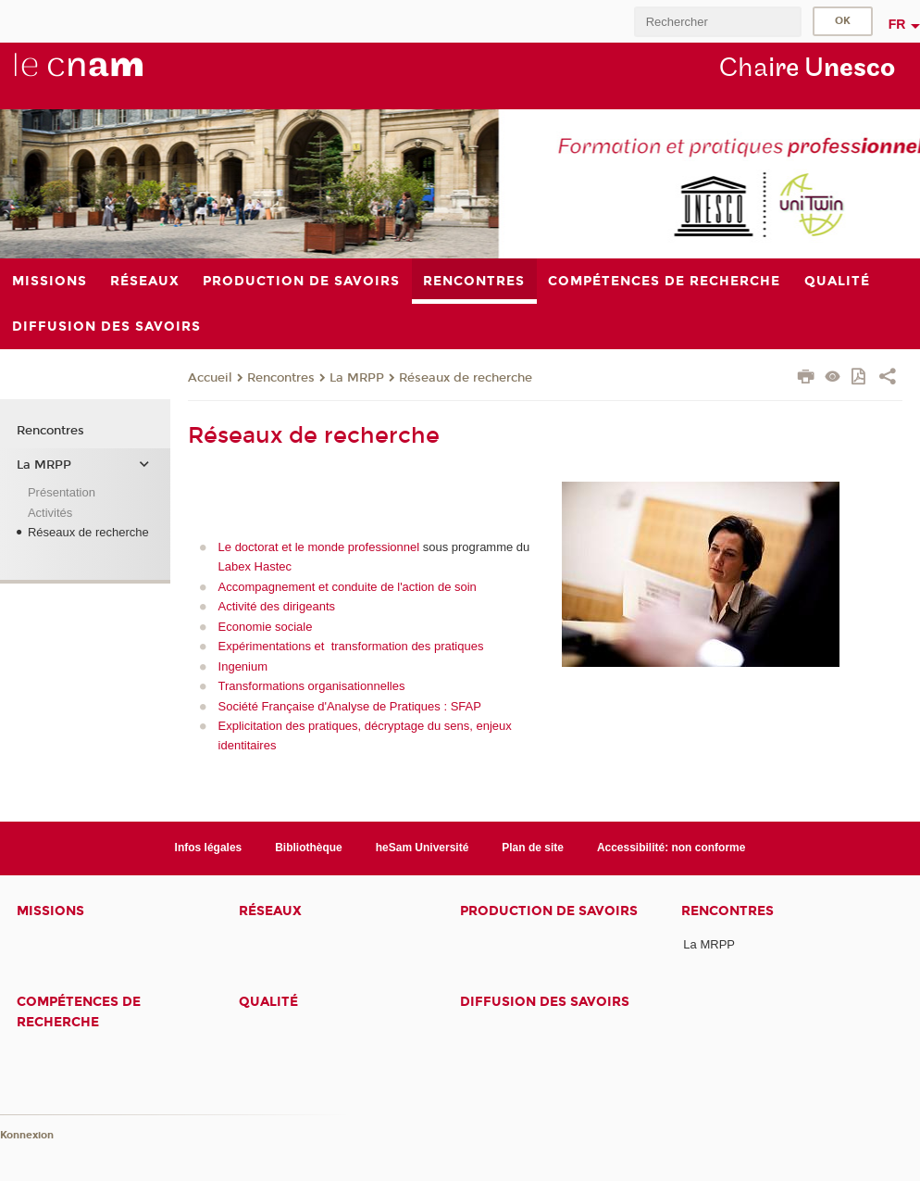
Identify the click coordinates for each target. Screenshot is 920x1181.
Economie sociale (265, 627)
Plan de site (533, 847)
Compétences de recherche (79, 1011)
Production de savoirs (549, 911)
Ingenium (242, 666)
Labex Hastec (255, 566)
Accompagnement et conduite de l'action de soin (347, 587)
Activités (50, 513)
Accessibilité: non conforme (671, 847)
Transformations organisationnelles (311, 686)
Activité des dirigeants (276, 606)
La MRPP (356, 378)
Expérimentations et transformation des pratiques (351, 646)
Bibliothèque (308, 847)
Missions (50, 911)
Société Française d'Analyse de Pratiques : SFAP (349, 706)
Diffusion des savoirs (544, 1002)
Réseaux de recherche (465, 378)
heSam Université (422, 847)
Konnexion (27, 1135)
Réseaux (270, 911)
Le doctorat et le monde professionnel (319, 547)
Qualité (268, 1002)
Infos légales (208, 847)
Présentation (61, 492)
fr (897, 24)
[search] (717, 21)
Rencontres (281, 378)
